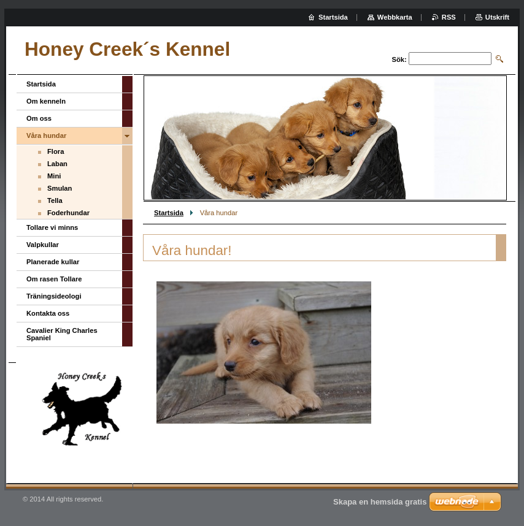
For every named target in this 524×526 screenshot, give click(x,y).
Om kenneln (46, 101)
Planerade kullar (52, 261)
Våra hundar (46, 135)
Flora (55, 151)
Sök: (399, 59)
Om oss (39, 118)
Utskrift (497, 17)
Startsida (168, 212)
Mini (54, 176)
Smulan (59, 188)
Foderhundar (68, 212)
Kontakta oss (47, 313)
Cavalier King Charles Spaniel (62, 334)
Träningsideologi (54, 296)
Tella (55, 200)
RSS (449, 17)
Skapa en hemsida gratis (379, 501)
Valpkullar (42, 244)
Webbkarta (394, 17)
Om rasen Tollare (54, 279)
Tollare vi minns (52, 227)
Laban (57, 163)
